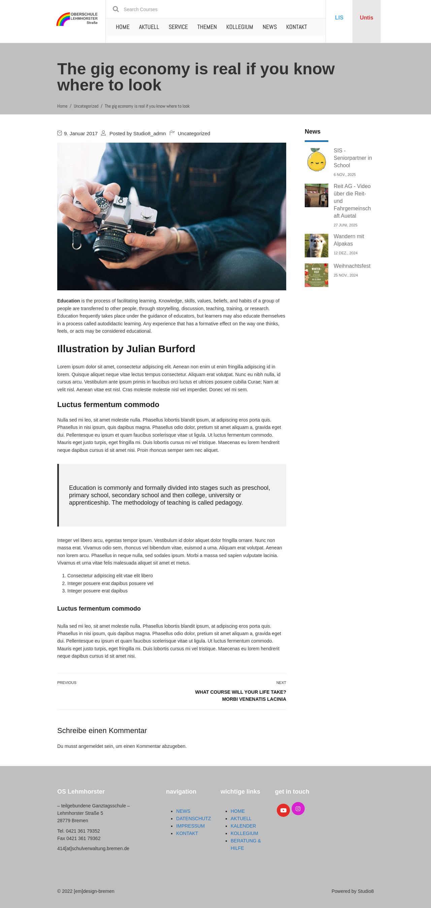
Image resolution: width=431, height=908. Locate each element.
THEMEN (207, 27)
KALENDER (243, 826)
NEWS (270, 27)
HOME (123, 27)
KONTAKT (296, 27)
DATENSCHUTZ (193, 818)
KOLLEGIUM (239, 27)
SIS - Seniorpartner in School (353, 158)
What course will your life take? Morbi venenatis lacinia (240, 695)
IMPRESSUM (190, 826)
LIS (339, 18)
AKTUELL (149, 27)
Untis (366, 18)
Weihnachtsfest (352, 266)
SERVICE (178, 27)
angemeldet (90, 746)
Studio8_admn (149, 133)
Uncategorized (194, 133)
